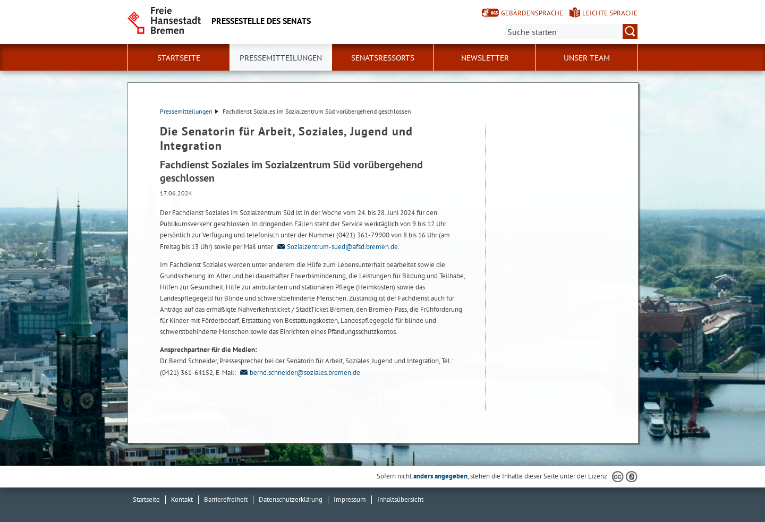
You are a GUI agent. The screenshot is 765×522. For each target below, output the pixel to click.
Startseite (178, 58)
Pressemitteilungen (189, 111)
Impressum (350, 499)
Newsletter (485, 58)
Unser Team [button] (587, 58)
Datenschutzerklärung (290, 499)
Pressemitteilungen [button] (281, 58)
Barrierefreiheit (226, 499)
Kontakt (182, 499)
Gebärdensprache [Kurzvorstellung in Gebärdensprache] (532, 13)
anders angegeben (440, 476)
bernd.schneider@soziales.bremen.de (298, 372)
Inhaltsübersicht (400, 499)
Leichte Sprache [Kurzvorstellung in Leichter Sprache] (610, 13)
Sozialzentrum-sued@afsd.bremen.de (336, 246)
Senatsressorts (382, 58)
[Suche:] (571, 31)
